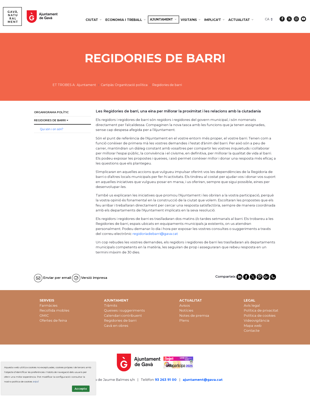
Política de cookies (260, 316)
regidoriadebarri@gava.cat (155, 234)
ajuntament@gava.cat (203, 380)
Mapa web (253, 326)
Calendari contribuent (123, 316)
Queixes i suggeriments (124, 310)
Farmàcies (49, 305)
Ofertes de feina (53, 320)
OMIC (44, 316)
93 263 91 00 (166, 380)
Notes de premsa (194, 316)
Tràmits (110, 305)
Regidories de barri (120, 320)
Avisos (184, 305)
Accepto (81, 388)
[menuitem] (94, 20)
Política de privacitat (261, 310)
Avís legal (252, 305)
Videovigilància (256, 320)
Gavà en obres (116, 326)
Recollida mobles (54, 310)
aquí (36, 381)
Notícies (186, 310)
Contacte (252, 330)
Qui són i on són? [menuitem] (51, 129)
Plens (184, 320)
